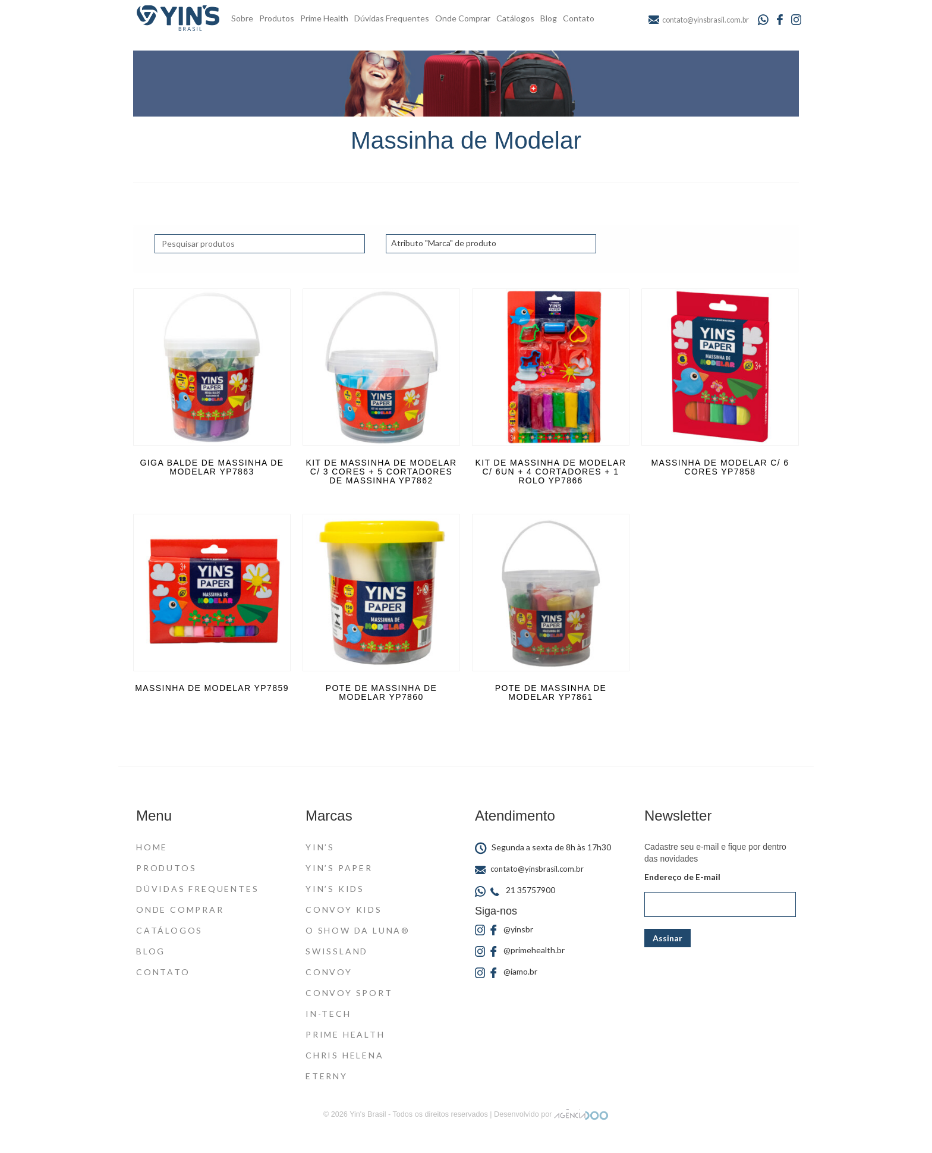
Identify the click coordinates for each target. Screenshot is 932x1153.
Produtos (276, 18)
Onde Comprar (462, 18)
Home (152, 847)
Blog (548, 18)
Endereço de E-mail (682, 877)
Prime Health (324, 18)
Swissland (337, 951)
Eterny (327, 1076)
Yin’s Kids (335, 889)
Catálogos (515, 18)
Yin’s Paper (339, 868)
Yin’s (320, 847)
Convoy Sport (349, 993)
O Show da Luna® (358, 930)
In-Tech (328, 1014)
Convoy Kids (344, 909)
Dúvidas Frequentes (391, 18)
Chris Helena (345, 1055)
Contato (578, 18)
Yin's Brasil (368, 1114)
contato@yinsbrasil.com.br (529, 869)
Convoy (329, 972)
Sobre (242, 18)
